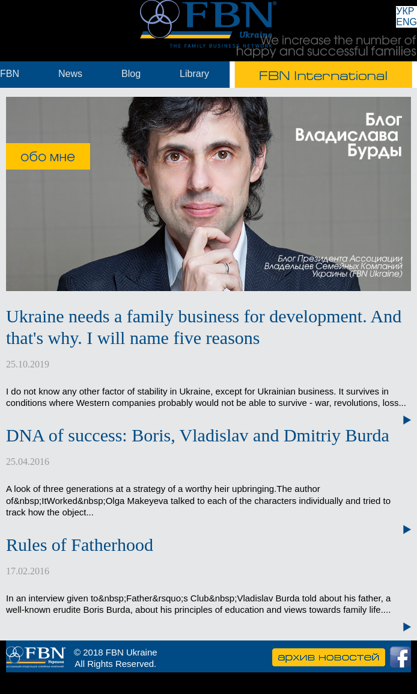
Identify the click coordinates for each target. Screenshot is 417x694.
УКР (405, 11)
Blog (131, 74)
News (70, 74)
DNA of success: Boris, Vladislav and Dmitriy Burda (197, 435)
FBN (9, 74)
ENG (406, 22)
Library (194, 74)
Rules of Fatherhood (79, 544)
